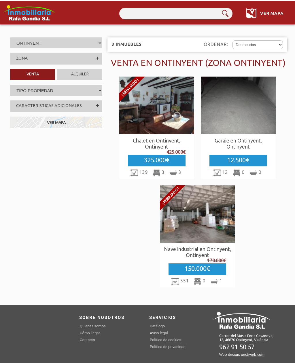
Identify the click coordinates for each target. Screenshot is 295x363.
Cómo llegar (90, 333)
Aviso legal (159, 333)
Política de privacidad (168, 347)
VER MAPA (56, 122)
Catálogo (157, 326)
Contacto (87, 340)
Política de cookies (165, 340)
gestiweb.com (252, 354)
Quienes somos (93, 326)
